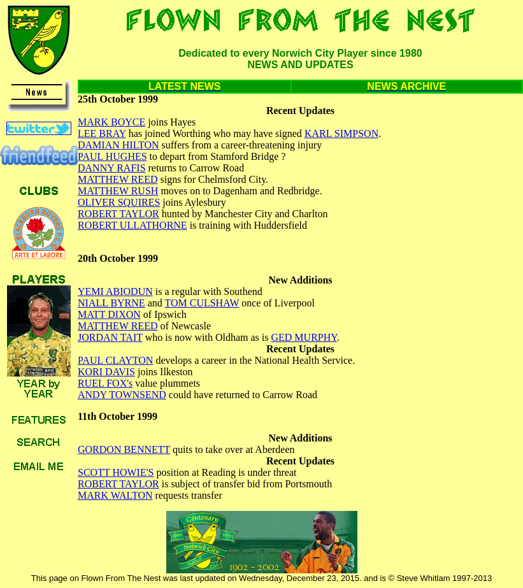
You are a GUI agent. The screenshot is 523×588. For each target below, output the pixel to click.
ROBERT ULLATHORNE (132, 225)
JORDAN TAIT (110, 337)
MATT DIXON (109, 314)
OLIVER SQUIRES (119, 202)
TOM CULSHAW (201, 303)
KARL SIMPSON (341, 133)
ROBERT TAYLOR (118, 213)
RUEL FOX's (105, 383)
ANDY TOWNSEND (122, 394)
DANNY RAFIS (112, 167)
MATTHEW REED (117, 179)
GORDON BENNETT (124, 449)
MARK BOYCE (111, 122)
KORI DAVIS (106, 371)
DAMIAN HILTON (118, 145)
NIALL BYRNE (111, 303)
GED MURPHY (303, 337)
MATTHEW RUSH (118, 190)
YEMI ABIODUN (115, 291)
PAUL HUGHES (112, 156)
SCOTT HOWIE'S (116, 472)
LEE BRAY (102, 133)
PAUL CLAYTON (115, 360)
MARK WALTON (115, 495)
